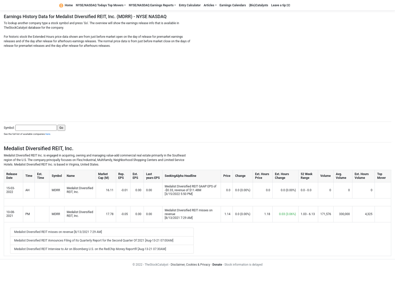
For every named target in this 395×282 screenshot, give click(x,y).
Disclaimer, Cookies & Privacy (190, 264)
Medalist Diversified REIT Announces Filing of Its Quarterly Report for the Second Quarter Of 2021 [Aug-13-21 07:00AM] (93, 240)
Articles (209, 5)
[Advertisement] (197, 83)
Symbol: (9, 128)
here (48, 134)
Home (66, 5)
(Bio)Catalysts (258, 5)
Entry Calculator (190, 5)
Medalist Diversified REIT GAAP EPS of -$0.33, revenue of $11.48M (190, 188)
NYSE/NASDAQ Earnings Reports (151, 5)
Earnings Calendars (233, 5)
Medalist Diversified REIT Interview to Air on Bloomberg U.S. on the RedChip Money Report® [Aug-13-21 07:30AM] (90, 249)
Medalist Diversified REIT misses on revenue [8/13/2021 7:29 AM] (58, 232)
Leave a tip (280, 5)
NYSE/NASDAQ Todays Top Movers (99, 5)
